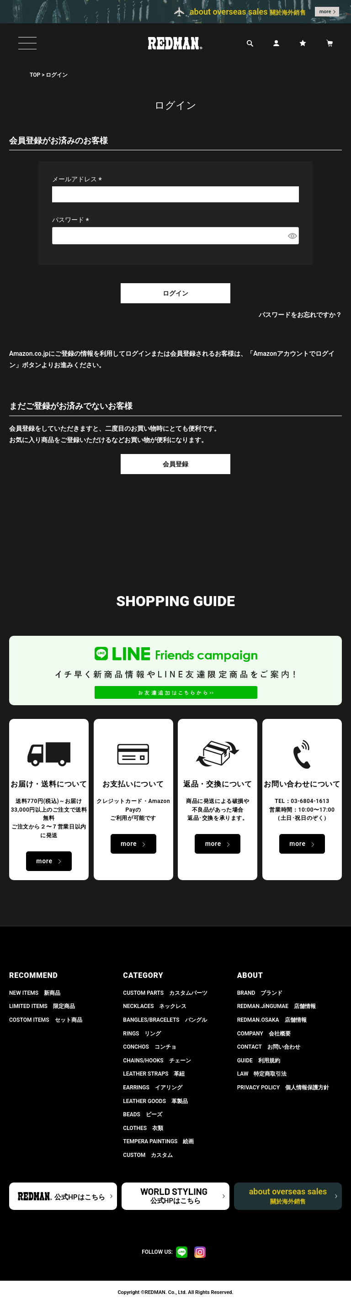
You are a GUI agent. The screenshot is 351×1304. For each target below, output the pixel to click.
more (325, 12)
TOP (35, 75)
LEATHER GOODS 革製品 (155, 1101)
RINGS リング (142, 1033)
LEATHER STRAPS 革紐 (154, 1074)
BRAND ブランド (260, 993)
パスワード (72, 219)
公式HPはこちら (79, 1197)
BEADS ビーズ (142, 1114)
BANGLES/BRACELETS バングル (165, 1020)
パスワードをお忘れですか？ (300, 314)
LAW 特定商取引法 (262, 1074)
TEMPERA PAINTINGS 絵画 (158, 1141)
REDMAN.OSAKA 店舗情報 (272, 1020)
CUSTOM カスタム (148, 1155)
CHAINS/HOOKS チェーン (157, 1060)
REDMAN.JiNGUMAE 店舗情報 (276, 1006)
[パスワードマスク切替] (292, 235)
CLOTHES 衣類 (143, 1128)
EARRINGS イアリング (152, 1087)
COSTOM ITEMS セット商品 (45, 1020)
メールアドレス (78, 179)
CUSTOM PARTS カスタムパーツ (165, 993)
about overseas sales (288, 1196)
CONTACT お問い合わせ (268, 1047)
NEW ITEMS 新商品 (34, 993)
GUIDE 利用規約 (258, 1060)
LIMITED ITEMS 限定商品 (42, 1006)
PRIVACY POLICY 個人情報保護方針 (283, 1087)
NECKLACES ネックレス (154, 1006)
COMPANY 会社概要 (264, 1033)
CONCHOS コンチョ (149, 1047)
